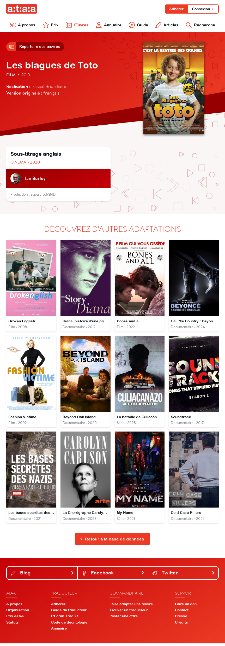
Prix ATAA (15, 618)
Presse (181, 618)
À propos (22, 25)
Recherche (200, 25)
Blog (42, 575)
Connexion (203, 9)
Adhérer (175, 9)
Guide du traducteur (69, 612)
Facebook (113, 575)
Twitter (184, 575)
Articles (166, 25)
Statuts (12, 624)
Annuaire (108, 25)
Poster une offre (124, 618)
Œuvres (76, 25)
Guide (137, 25)
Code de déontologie (69, 624)
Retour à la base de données (112, 541)
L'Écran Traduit (64, 618)
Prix (50, 25)
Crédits (181, 624)
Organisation (17, 612)
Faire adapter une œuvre (131, 606)
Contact (181, 612)
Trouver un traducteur (129, 612)
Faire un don (186, 606)
